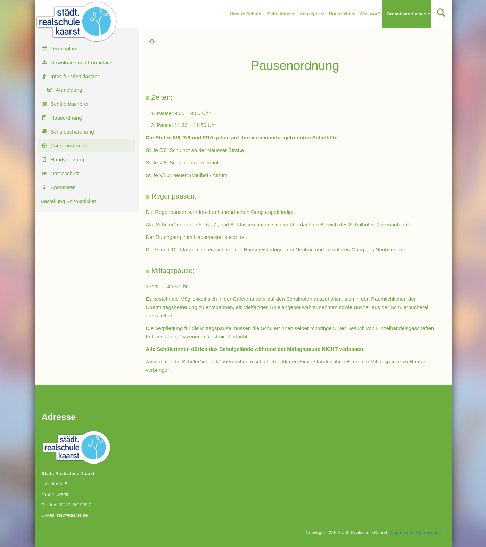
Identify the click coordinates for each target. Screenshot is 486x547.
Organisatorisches (406, 13)
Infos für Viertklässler (75, 76)
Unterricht (339, 13)
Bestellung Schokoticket (68, 201)
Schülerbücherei (69, 104)
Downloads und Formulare (81, 62)
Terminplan (63, 48)
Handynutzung (67, 159)
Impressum (402, 532)
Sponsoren (63, 187)
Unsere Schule (245, 13)
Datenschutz (65, 173)
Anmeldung (69, 90)
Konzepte (309, 13)
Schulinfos (278, 13)
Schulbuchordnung (72, 132)
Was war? (369, 13)
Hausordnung (66, 118)
